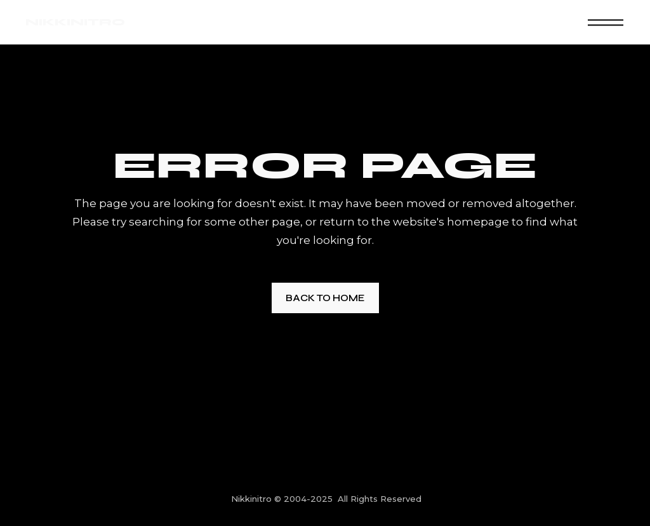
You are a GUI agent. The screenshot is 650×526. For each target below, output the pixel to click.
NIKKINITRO (75, 22)
